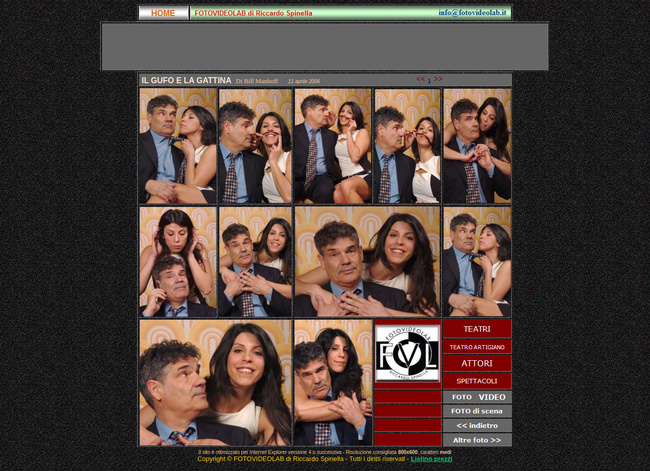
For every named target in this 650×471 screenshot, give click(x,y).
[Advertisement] (325, 46)
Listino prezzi (432, 458)
